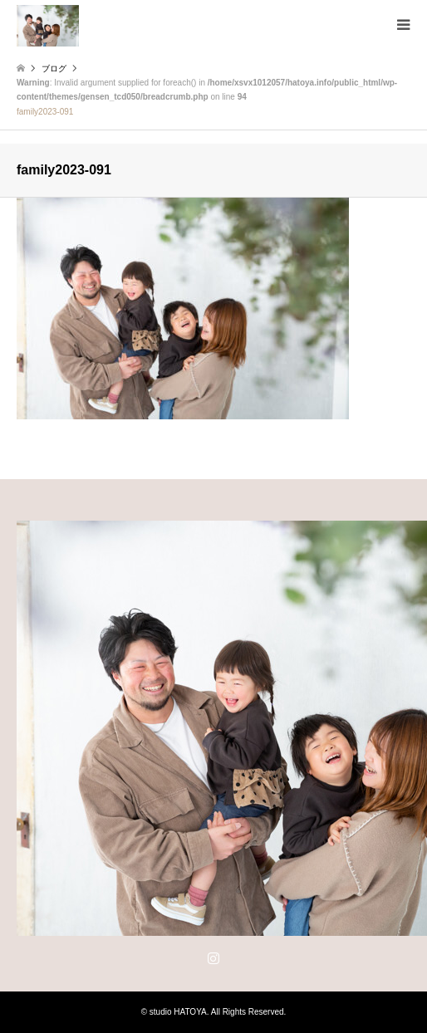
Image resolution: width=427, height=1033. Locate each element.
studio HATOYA (178, 1011)
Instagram (213, 957)
